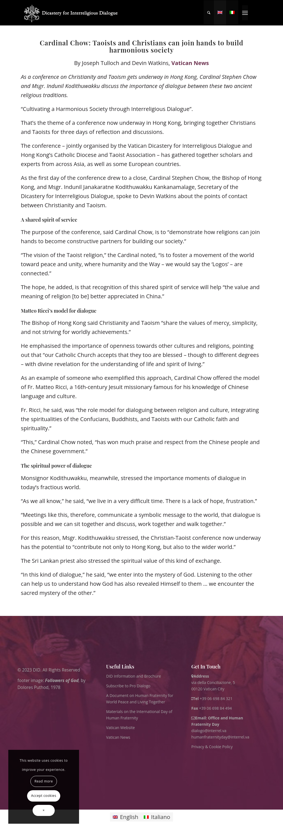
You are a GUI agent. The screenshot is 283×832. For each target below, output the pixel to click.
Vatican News (190, 63)
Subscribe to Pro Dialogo (128, 685)
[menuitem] (209, 12)
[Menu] (245, 12)
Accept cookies (43, 795)
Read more (44, 781)
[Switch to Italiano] (157, 816)
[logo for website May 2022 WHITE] (72, 12)
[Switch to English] (125, 816)
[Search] (209, 12)
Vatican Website (120, 727)
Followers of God (61, 680)
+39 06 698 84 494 (211, 708)
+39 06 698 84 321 (216, 698)
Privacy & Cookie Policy (211, 746)
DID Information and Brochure (133, 676)
